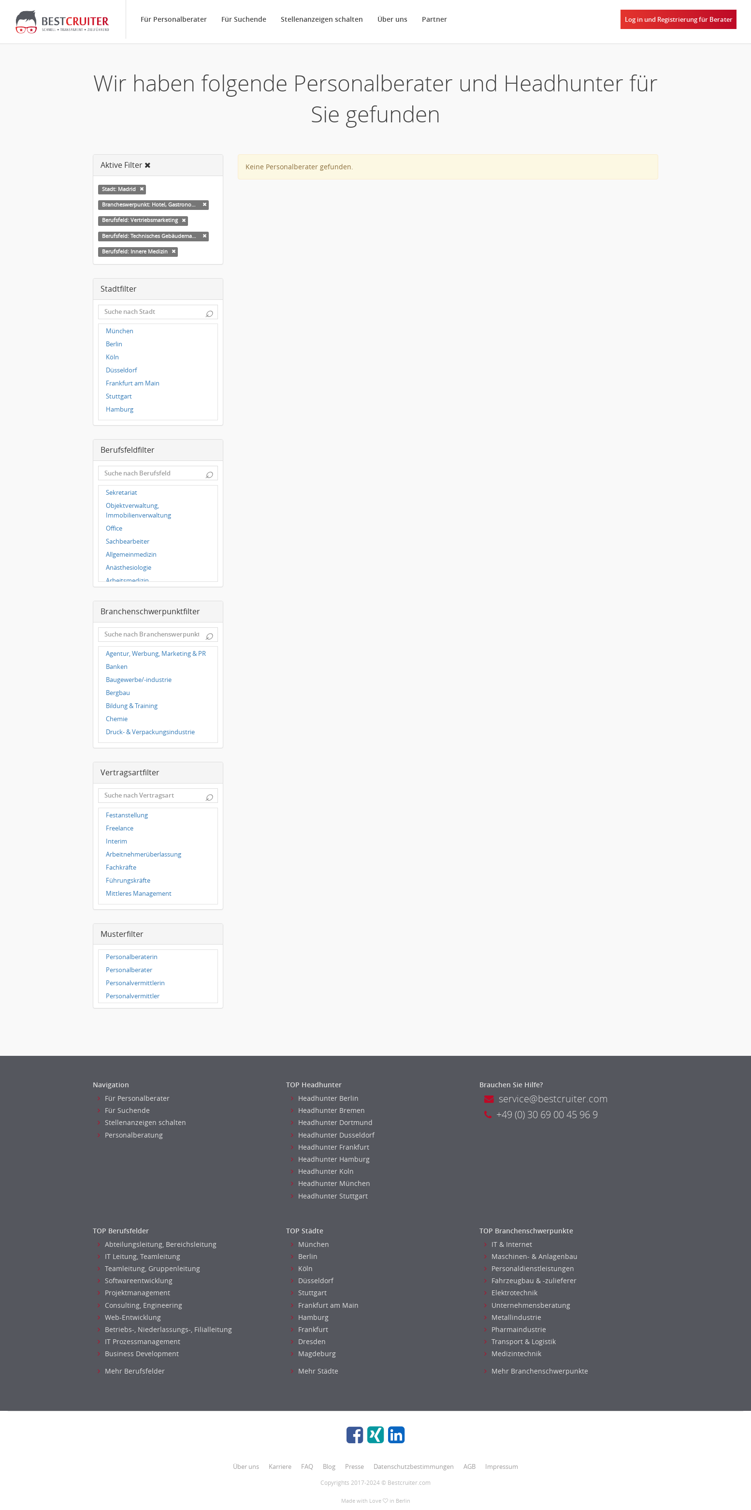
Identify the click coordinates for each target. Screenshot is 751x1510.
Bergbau (118, 693)
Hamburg (119, 409)
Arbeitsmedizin (127, 581)
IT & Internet (508, 1244)
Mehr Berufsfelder (131, 1371)
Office (114, 528)
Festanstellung (127, 815)
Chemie (117, 719)
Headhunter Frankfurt (330, 1147)
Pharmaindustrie (515, 1329)
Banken (117, 667)
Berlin (114, 344)
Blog (329, 1466)
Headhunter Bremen (328, 1110)
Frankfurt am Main (132, 383)
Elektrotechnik (510, 1292)
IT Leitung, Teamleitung (139, 1256)
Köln (112, 357)
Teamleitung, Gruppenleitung (149, 1268)
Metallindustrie (512, 1317)
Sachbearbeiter (127, 541)
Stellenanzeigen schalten (322, 19)
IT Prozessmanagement (139, 1341)
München (119, 331)
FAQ (307, 1466)
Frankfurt (309, 1329)
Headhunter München (330, 1183)
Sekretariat (121, 493)
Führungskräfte (128, 880)
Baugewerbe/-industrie (139, 680)
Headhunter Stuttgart (329, 1195)
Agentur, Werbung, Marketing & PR (156, 654)
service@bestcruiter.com (546, 1098)
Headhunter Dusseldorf (333, 1135)
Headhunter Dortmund (332, 1122)
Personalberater (129, 970)
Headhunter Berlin (325, 1098)
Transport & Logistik (520, 1341)
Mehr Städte (314, 1371)
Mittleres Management (139, 893)
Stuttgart (119, 396)
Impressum (501, 1466)
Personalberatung (130, 1135)
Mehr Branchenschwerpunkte (536, 1371)
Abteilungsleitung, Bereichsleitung (157, 1244)
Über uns (392, 19)
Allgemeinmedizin (131, 554)
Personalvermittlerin (135, 983)
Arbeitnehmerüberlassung (143, 854)
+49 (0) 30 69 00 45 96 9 (541, 1114)
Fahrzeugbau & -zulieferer (530, 1280)
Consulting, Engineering (140, 1305)
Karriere (280, 1466)
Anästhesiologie (128, 567)
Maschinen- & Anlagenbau (531, 1256)
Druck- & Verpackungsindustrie (150, 732)
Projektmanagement (134, 1292)
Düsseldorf (121, 370)
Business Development (138, 1353)
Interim (116, 841)
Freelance (119, 828)
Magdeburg (313, 1353)
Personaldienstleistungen (529, 1268)
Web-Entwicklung (129, 1317)
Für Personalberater (174, 19)
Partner (434, 19)
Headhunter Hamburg (330, 1159)
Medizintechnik (512, 1353)
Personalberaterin (132, 957)
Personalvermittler (132, 996)
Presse (354, 1466)
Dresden (308, 1341)
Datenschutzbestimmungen (414, 1466)
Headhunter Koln (322, 1171)
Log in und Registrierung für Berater (679, 19)
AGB (469, 1466)
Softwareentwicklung (135, 1280)
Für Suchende (243, 19)
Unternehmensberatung (527, 1305)
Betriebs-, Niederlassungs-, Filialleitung (165, 1329)
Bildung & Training (132, 706)
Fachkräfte (121, 867)
